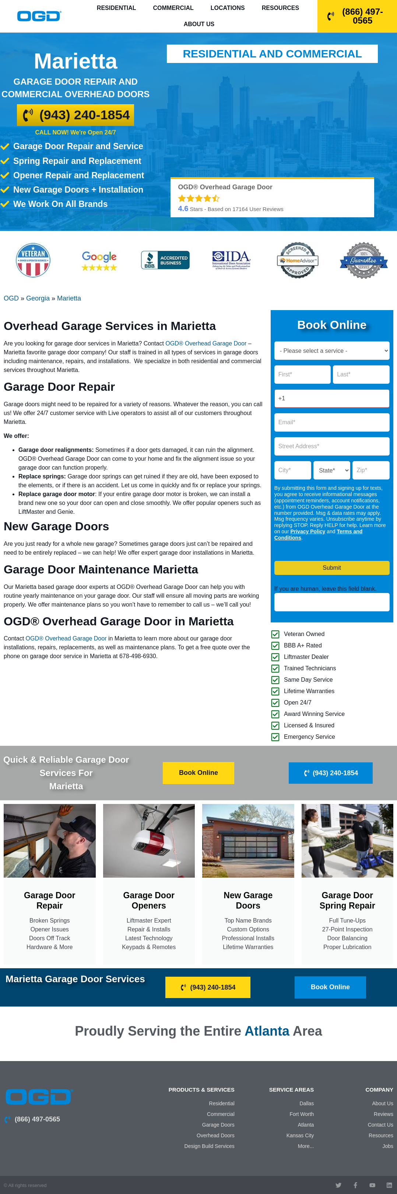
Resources (280, 8)
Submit (332, 568)
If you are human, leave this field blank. (325, 589)
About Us (199, 24)
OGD (11, 298)
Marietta (69, 298)
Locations (228, 8)
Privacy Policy (307, 531)
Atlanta (267, 1030)
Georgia (38, 298)
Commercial (173, 8)
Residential (116, 8)
